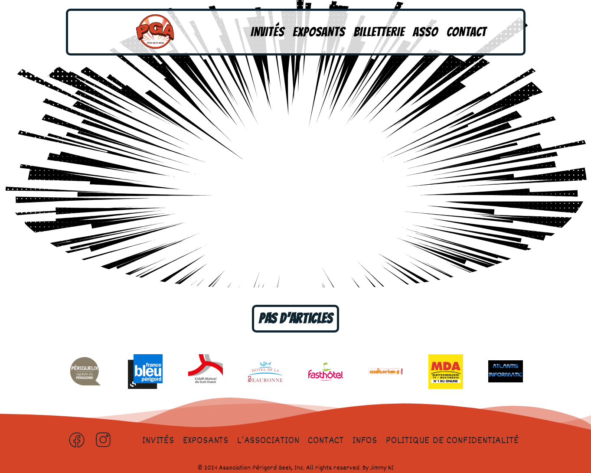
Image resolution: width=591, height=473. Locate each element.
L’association (268, 441)
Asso (425, 32)
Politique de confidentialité (452, 441)
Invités (267, 32)
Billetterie (379, 32)
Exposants (319, 32)
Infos (365, 441)
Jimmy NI (382, 468)
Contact (467, 32)
